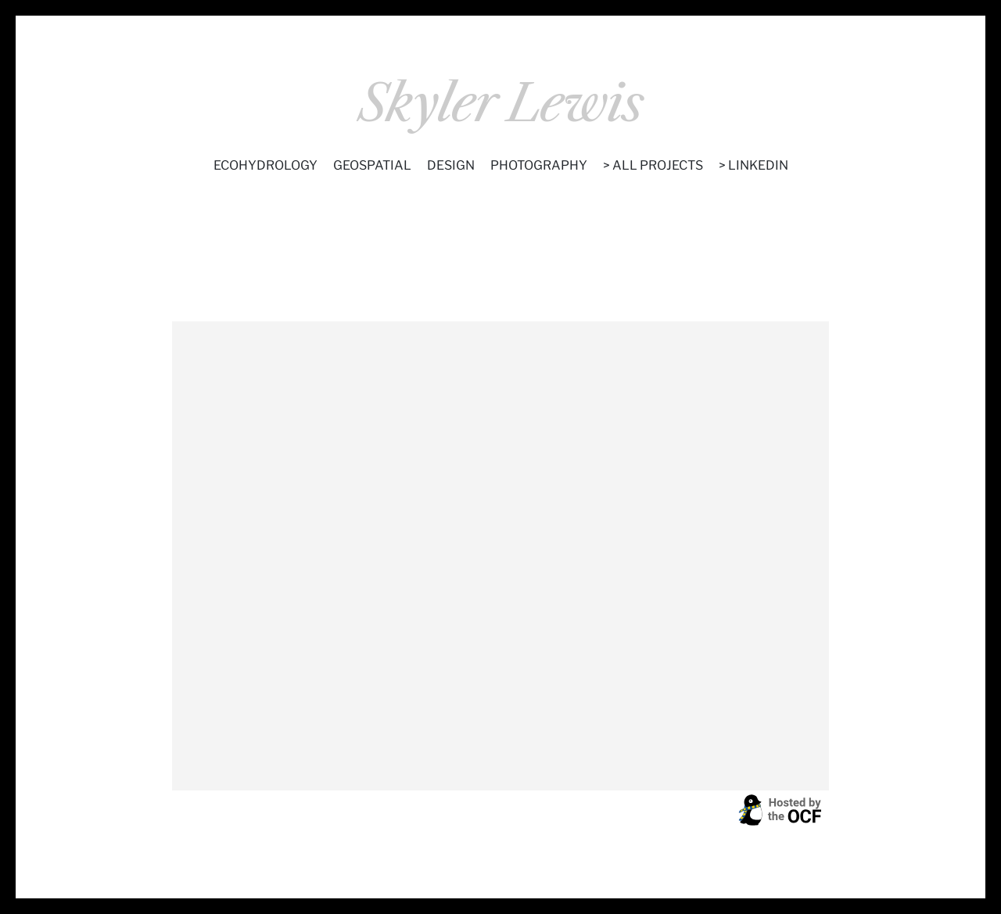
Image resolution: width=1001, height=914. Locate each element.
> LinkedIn (753, 165)
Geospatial (372, 165)
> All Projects (653, 165)
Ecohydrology (265, 165)
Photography (538, 165)
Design (451, 165)
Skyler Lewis (500, 104)
